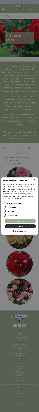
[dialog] (19, 206)
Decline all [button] (20, 226)
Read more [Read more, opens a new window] (28, 198)
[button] (19, 231)
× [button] (34, 180)
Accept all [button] (20, 221)
